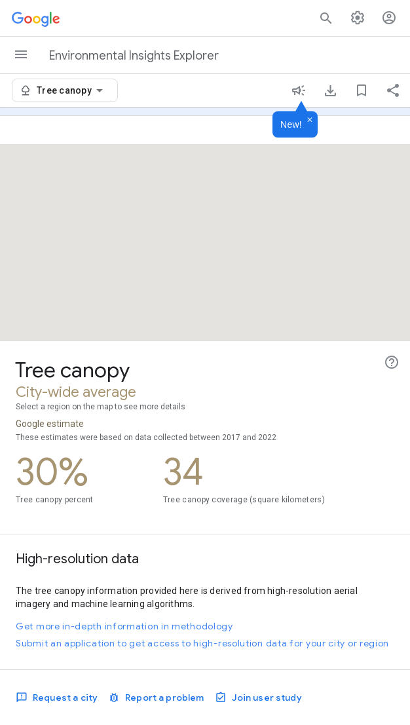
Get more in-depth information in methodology (124, 626)
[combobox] (72, 90)
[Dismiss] (310, 120)
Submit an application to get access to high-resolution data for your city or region (202, 643)
